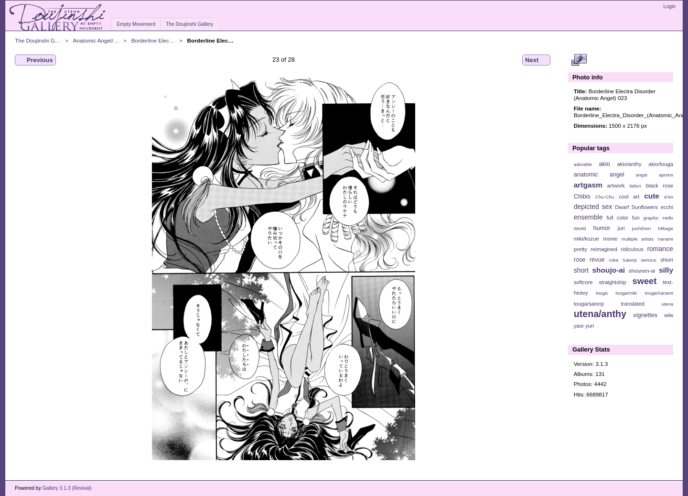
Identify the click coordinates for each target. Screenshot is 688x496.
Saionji (629, 260)
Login (670, 6)
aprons (666, 174)
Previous (35, 60)
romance (660, 249)
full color (617, 217)
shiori (666, 260)
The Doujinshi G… (38, 40)
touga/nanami (659, 293)
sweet (645, 281)
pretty (580, 249)
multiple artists (638, 239)
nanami (665, 239)
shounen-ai (642, 271)
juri (621, 228)
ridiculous (632, 249)
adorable (583, 164)
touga (602, 293)
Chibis (582, 196)
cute (651, 196)
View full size (579, 60)
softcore (583, 282)
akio (604, 164)
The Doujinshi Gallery (189, 24)
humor (601, 228)
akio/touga (660, 164)
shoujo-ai (608, 270)
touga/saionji (589, 304)
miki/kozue (586, 239)
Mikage (665, 228)
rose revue (589, 259)
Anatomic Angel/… (96, 40)
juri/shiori (641, 228)
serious (648, 260)
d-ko (668, 196)
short (581, 270)
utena (667, 304)
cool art (629, 196)
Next (536, 60)
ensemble (588, 217)
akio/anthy (629, 164)
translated (632, 304)
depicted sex (593, 206)
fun (636, 217)
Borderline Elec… (153, 40)
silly (666, 270)
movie (610, 239)
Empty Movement (136, 24)
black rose (659, 185)
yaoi (579, 326)
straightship (612, 282)
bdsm (635, 185)
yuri (589, 326)
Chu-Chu (604, 196)
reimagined (604, 249)
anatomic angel (599, 174)
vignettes (645, 315)
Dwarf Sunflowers (636, 207)
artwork (616, 185)
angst (641, 174)
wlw (668, 315)
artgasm (588, 185)
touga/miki (626, 293)
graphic (651, 217)
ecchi (667, 207)
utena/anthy (600, 314)
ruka (613, 260)
